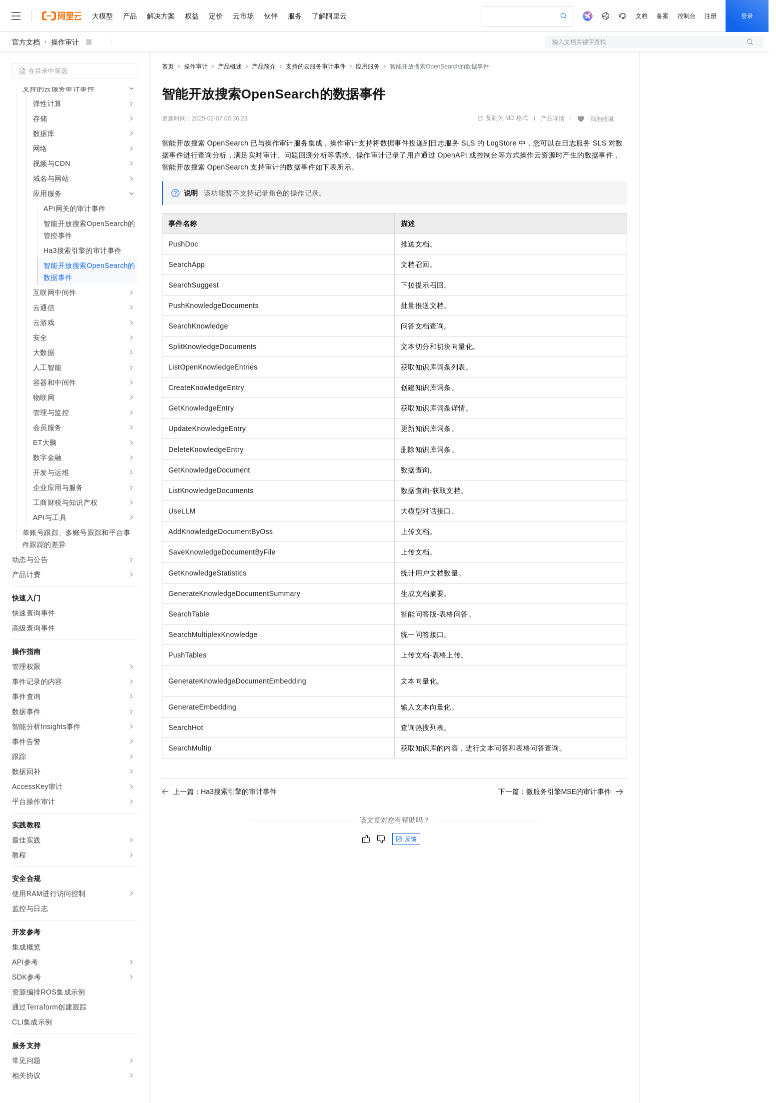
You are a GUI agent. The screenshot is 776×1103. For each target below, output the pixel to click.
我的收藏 (602, 119)
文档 (642, 16)
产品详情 (553, 118)
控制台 (687, 16)
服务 (295, 16)
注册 (711, 16)
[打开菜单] (16, 16)
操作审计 (65, 42)
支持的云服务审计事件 (316, 66)
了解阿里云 (329, 16)
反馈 (406, 839)
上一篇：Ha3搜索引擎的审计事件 (219, 792)
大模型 (102, 16)
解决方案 (161, 16)
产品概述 (230, 66)
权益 (192, 16)
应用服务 (368, 66)
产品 (130, 16)
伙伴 (271, 16)
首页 (168, 66)
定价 (216, 16)
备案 (663, 16)
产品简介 (264, 66)
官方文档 (26, 42)
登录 (747, 16)
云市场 (243, 16)
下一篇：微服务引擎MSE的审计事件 (560, 792)
